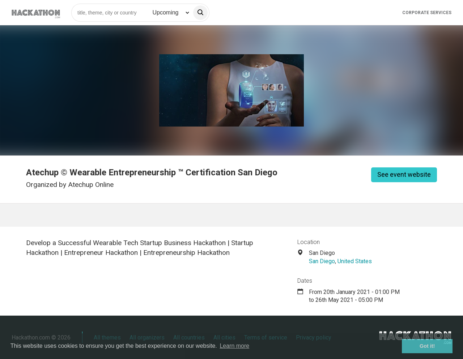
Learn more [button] (234, 346)
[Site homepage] (36, 12)
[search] (200, 12)
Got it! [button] (427, 346)
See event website (404, 174)
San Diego (322, 261)
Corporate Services (426, 12)
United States (354, 261)
